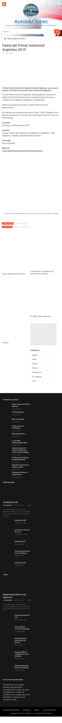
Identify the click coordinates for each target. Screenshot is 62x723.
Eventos (35, 364)
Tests (34, 381)
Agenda (17, 223)
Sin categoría (36, 377)
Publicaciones (37, 372)
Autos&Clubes (31, 21)
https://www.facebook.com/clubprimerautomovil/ (22, 150)
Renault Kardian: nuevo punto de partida (21, 682)
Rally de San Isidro (18, 434)
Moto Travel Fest (18, 419)
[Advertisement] (43, 334)
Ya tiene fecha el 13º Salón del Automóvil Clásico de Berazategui (20, 450)
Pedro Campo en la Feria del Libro (20, 39)
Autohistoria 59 (10, 516)
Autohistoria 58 (20, 534)
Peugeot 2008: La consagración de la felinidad (22, 695)
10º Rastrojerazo (18, 412)
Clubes (24, 223)
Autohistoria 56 (20, 585)
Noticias (35, 368)
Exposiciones (25, 227)
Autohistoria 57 (20, 559)
